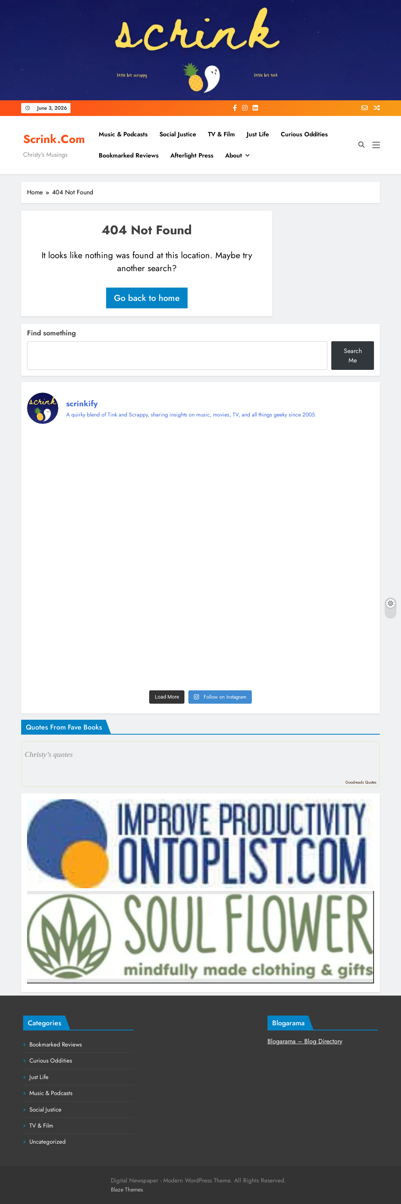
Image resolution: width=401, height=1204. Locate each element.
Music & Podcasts (123, 134)
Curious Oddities (304, 134)
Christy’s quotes (49, 754)
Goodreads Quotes (360, 782)
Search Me (353, 355)
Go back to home (147, 297)
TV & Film (221, 134)
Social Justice (177, 134)
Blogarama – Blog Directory (304, 1041)
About (233, 155)
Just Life (258, 134)
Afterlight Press (191, 155)
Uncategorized (47, 1141)
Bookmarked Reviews (129, 155)
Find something (51, 333)
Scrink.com (54, 139)
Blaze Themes (127, 1189)
